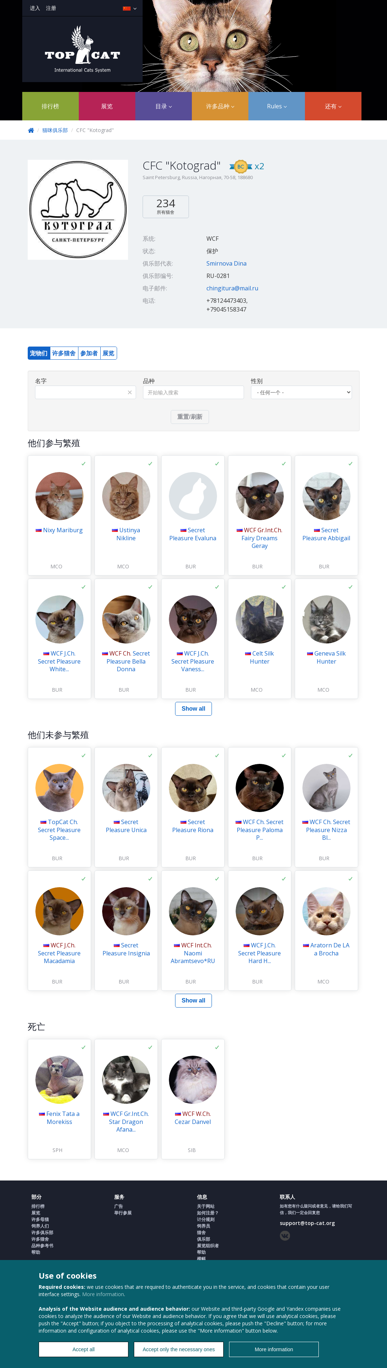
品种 (149, 381)
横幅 (201, 1259)
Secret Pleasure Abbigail (326, 534)
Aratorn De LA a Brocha (329, 949)
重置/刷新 (189, 417)
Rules (277, 106)
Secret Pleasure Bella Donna (128, 661)
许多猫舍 (64, 353)
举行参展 (123, 1213)
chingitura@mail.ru (232, 288)
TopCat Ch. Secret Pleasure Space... (59, 830)
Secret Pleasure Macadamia (59, 953)
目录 (163, 106)
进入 (35, 7)
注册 (51, 7)
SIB (192, 1150)
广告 (118, 1206)
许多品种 (220, 106)
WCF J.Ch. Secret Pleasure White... (59, 661)
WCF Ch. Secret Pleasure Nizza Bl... (328, 830)
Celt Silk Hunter (262, 657)
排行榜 (50, 106)
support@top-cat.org (307, 1223)
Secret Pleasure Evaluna (192, 534)
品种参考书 (42, 1246)
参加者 (89, 353)
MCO (56, 566)
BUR (190, 566)
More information (103, 1294)
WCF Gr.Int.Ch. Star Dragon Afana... (129, 1121)
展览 (107, 106)
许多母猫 (40, 1219)
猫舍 (201, 1232)
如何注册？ (208, 1213)
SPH (57, 1150)
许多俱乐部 (42, 1232)
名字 (41, 381)
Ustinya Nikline (128, 534)
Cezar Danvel (193, 1118)
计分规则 (205, 1219)
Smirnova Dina (226, 263)
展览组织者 (208, 1246)
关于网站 (205, 1206)
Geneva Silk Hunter (330, 657)
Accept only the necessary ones (179, 1349)
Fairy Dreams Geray (261, 538)
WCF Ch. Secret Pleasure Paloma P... (260, 830)
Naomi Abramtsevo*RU (193, 953)
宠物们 (38, 353)
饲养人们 (40, 1226)
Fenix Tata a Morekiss (63, 1118)
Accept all (84, 1349)
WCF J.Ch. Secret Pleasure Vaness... (192, 661)
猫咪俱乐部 (55, 130)
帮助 (35, 1252)
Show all (193, 709)
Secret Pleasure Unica (126, 826)
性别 (257, 381)
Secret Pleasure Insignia (126, 949)
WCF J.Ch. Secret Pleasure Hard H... (259, 953)
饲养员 (203, 1226)
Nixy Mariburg (63, 530)
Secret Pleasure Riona (192, 826)
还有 (333, 106)
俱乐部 (203, 1239)
